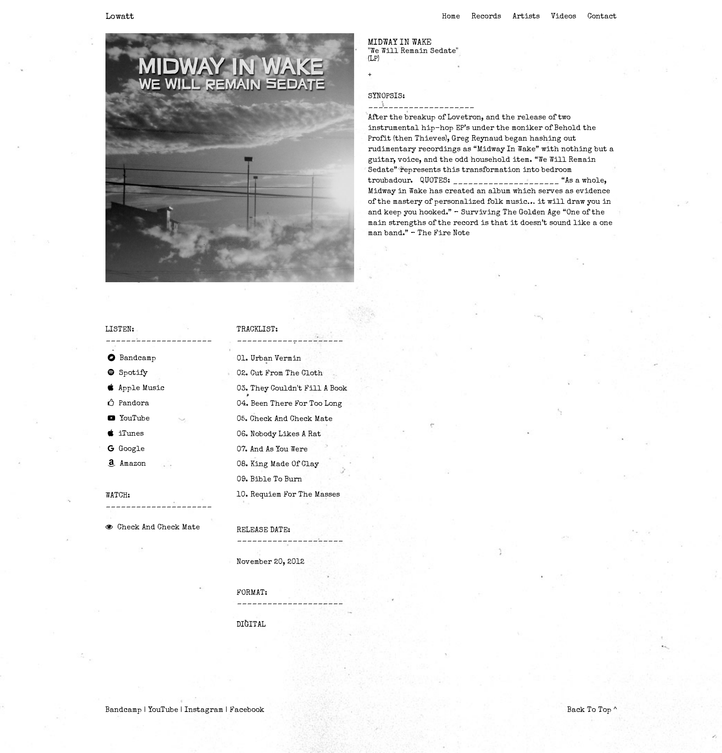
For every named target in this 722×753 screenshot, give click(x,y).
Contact (602, 17)
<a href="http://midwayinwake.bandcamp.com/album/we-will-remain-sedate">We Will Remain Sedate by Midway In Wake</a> (229, 302)
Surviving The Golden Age (510, 213)
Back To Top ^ (592, 710)
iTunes (131, 434)
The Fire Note (444, 233)
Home (451, 17)
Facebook (247, 710)
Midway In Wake (399, 43)
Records (486, 17)
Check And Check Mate (158, 528)
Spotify (133, 373)
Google (132, 449)
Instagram (204, 710)
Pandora (134, 404)
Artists (526, 17)
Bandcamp (138, 358)
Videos (563, 17)
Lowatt (119, 17)
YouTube (135, 419)
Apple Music (141, 388)
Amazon (133, 464)
